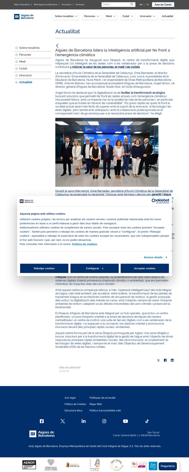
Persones (25, 54)
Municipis (80, 4)
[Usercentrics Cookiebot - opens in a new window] (154, 201)
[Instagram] (104, 421)
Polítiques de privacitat (102, 397)
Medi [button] (110, 16)
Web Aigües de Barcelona (45, 4)
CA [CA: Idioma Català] (141, 4)
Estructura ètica (73, 410)
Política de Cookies (75, 404)
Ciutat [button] (127, 16)
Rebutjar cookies (44, 268)
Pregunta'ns (168, 466)
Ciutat (23, 68)
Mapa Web (96, 404)
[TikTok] (147, 421)
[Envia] (132, 4)
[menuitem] (66, 16)
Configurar (94, 268)
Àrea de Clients (163, 4)
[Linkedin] (84, 421)
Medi (22, 61)
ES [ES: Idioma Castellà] (148, 4)
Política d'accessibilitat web (105, 410)
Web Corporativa (22, 4)
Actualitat (167, 16)
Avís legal (70, 397)
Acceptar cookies (144, 268)
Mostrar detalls (153, 257)
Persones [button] (91, 16)
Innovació (147, 16)
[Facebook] (42, 421)
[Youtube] (125, 421)
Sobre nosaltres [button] (66, 16)
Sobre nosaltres (29, 47)
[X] (158, 360)
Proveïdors (66, 4)
